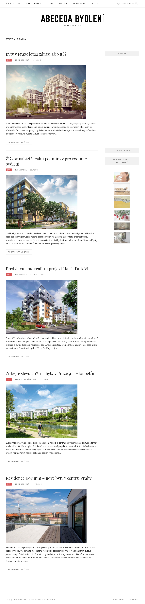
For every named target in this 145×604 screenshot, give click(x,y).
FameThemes (134, 599)
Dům (28, 4)
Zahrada (63, 4)
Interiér (38, 4)
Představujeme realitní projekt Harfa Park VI (47, 268)
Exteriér (50, 4)
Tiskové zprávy (79, 4)
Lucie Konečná (22, 60)
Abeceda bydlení (73, 19)
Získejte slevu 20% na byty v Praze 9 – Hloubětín (50, 373)
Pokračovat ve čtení (18, 142)
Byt (20, 4)
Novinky (10, 4)
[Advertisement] (122, 101)
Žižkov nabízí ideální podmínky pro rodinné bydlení (46, 161)
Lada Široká (21, 170)
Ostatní (95, 4)
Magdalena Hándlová (25, 379)
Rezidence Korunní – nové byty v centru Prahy (49, 478)
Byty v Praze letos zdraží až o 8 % (36, 54)
